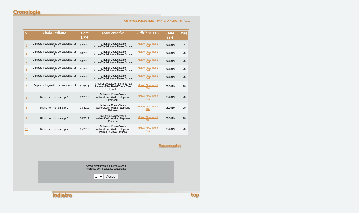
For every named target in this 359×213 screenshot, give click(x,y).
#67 (148, 46)
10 (26, 129)
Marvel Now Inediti (148, 43)
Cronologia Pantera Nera (139, 20)
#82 (148, 98)
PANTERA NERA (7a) (169, 20)
